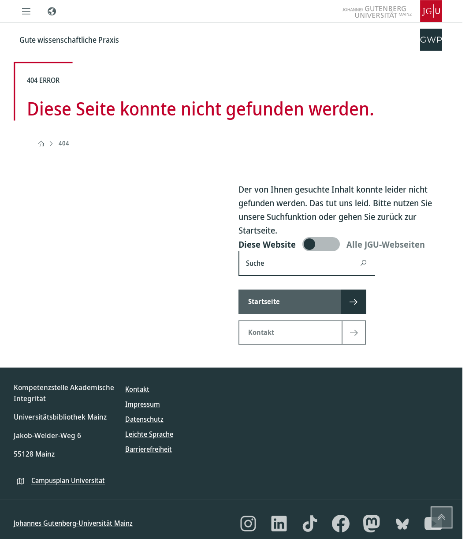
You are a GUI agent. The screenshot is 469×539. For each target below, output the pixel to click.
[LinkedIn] (279, 523)
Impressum (142, 404)
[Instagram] (248, 523)
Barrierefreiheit (148, 449)
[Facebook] (341, 523)
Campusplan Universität (68, 480)
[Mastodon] (371, 523)
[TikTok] (310, 523)
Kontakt (137, 389)
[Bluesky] (402, 523)
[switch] (343, 244)
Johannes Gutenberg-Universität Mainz (73, 523)
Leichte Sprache (149, 434)
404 (64, 143)
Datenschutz (144, 419)
